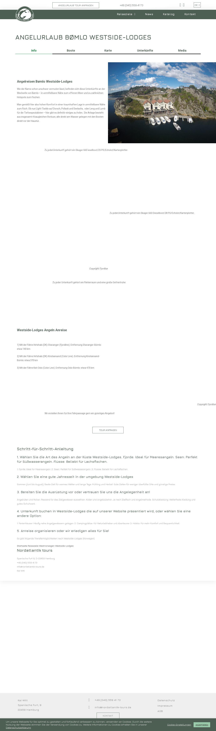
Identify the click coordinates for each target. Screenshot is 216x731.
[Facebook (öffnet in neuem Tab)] (180, 5)
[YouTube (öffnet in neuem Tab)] (183, 5)
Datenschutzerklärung (18, 727)
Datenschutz (166, 700)
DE (197, 5)
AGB (160, 711)
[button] (108, 430)
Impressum (165, 705)
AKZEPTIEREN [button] (202, 724)
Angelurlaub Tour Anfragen (75, 5)
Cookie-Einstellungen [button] (179, 724)
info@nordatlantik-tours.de (113, 707)
